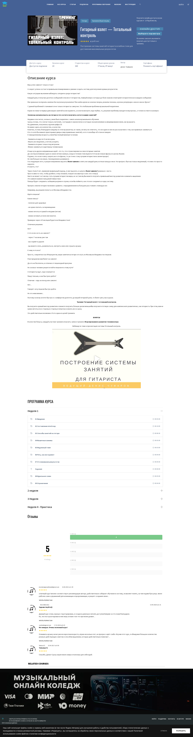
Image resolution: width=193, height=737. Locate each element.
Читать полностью (45, 600)
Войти (154, 719)
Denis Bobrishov (44, 605)
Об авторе (180, 719)
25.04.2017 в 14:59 (53, 645)
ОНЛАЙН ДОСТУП (150, 29)
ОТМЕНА (164, 731)
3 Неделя (33, 499)
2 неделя (33, 490)
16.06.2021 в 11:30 (67, 587)
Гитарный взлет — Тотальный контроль (105, 32)
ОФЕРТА (11, 719)
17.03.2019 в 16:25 (59, 625)
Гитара (84, 21)
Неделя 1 (33, 411)
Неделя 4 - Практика (40, 507)
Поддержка (162, 719)
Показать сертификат (153, 66)
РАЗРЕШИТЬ (181, 731)
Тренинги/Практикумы (100, 21)
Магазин (188, 719)
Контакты (171, 719)
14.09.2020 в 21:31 (155, 605)
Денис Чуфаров (127, 67)
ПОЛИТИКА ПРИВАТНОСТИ (22, 719)
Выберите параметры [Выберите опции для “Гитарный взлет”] (149, 33)
